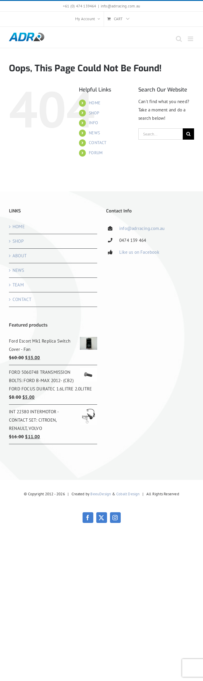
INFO (93, 122)
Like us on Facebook (139, 252)
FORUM (96, 152)
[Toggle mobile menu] (191, 39)
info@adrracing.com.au (120, 6)
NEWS (94, 132)
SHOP (94, 113)
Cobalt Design (128, 493)
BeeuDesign (100, 493)
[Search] (188, 134)
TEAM (18, 285)
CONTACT (97, 142)
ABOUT (20, 255)
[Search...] (160, 134)
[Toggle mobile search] (179, 39)
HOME (94, 102)
